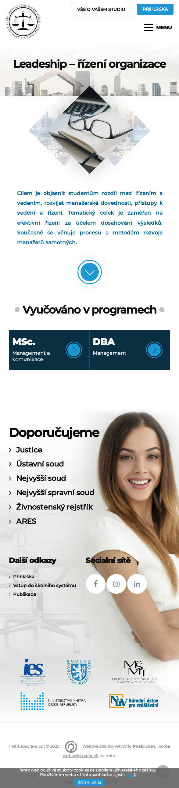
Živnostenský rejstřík (54, 507)
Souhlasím (89, 782)
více (130, 774)
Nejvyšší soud (41, 478)
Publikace (24, 594)
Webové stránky (98, 746)
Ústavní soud (40, 464)
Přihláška (23, 576)
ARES (26, 521)
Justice (29, 450)
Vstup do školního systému (44, 585)
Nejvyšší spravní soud (55, 492)
